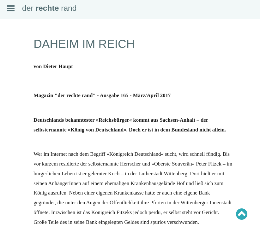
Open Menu (11, 8)
